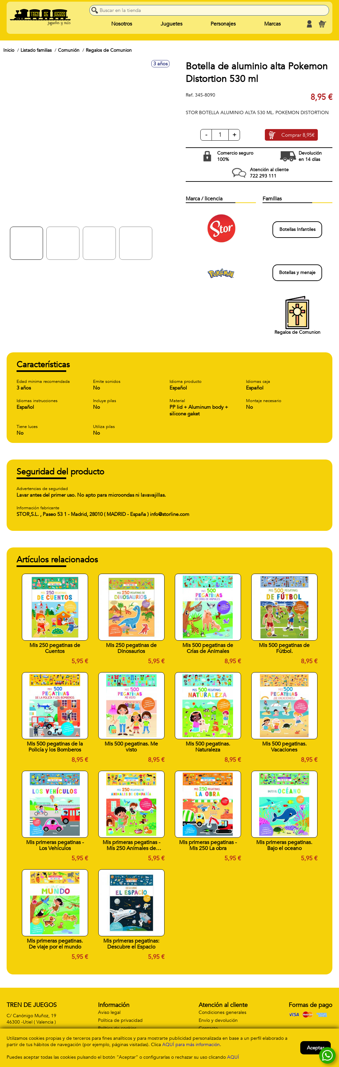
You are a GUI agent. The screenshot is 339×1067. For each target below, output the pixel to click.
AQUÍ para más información (191, 1044)
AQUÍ (233, 1057)
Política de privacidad (120, 1020)
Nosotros (121, 24)
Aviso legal (109, 1012)
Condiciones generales (222, 1012)
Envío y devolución (218, 1020)
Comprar (298, 135)
